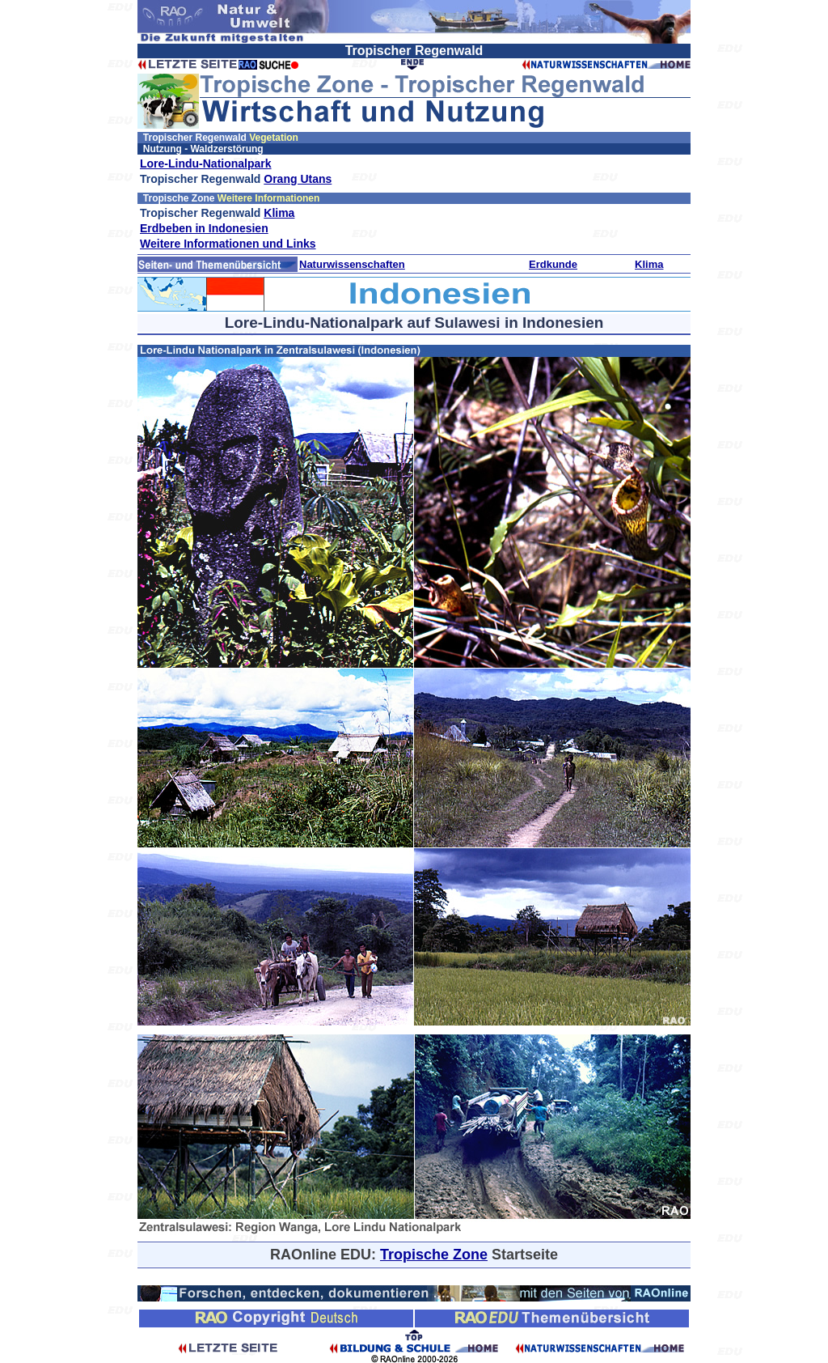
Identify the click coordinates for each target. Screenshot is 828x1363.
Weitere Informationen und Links (228, 243)
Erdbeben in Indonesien (204, 228)
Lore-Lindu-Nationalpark (206, 163)
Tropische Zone (434, 1254)
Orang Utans (298, 178)
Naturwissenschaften (352, 264)
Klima (279, 212)
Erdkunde (553, 264)
